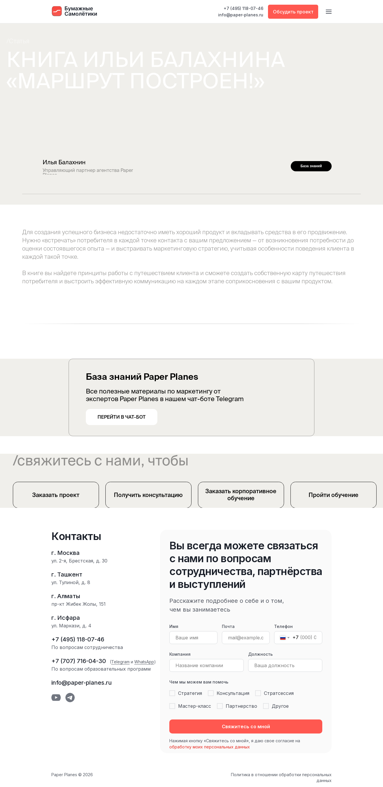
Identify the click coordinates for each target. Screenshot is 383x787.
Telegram (120, 661)
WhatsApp (144, 661)
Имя (173, 626)
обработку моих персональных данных (209, 746)
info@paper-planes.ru (240, 14)
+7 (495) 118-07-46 (243, 8)
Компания (180, 654)
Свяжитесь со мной (246, 726)
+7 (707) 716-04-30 (78, 661)
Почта (228, 626)
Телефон (283, 626)
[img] (356, 166)
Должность (260, 654)
